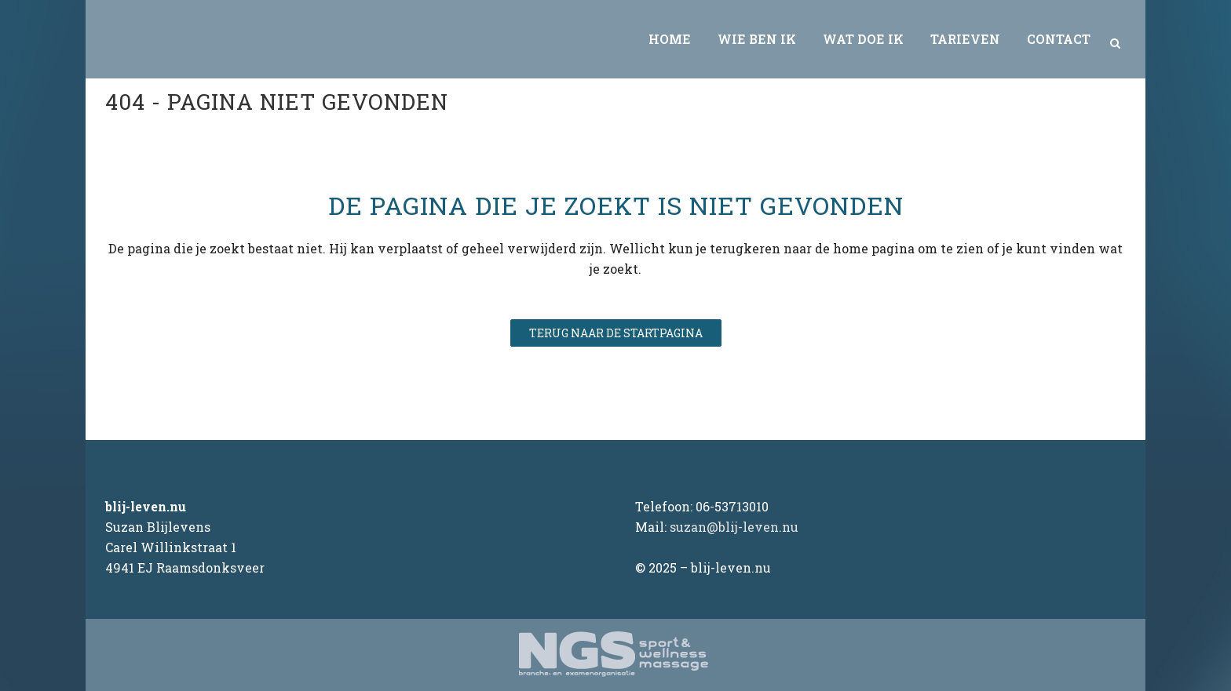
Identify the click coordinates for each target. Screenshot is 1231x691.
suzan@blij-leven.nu (734, 526)
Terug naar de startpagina (616, 332)
